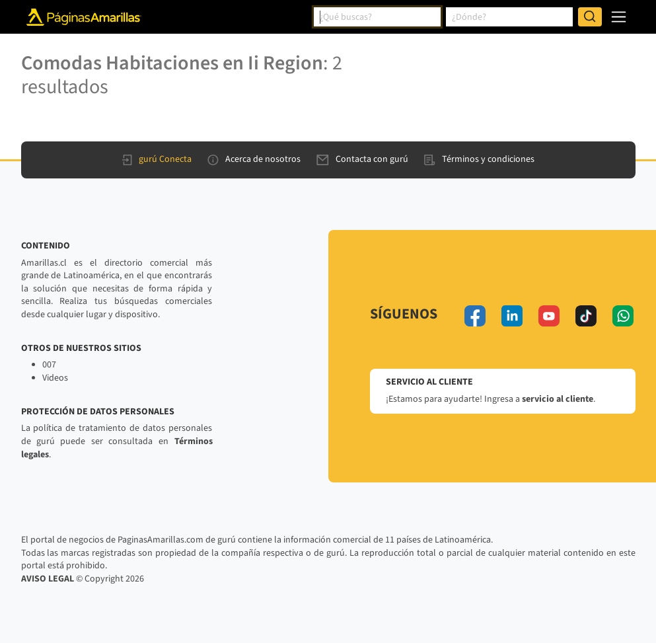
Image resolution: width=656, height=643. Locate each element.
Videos (55, 378)
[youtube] (549, 315)
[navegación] (619, 16)
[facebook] (475, 315)
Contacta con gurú (362, 159)
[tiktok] (586, 315)
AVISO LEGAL (47, 579)
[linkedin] (512, 315)
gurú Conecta (157, 159)
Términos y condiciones (479, 159)
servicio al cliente (557, 399)
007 (49, 364)
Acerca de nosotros (254, 159)
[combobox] (377, 17)
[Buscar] (590, 17)
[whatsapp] (623, 315)
